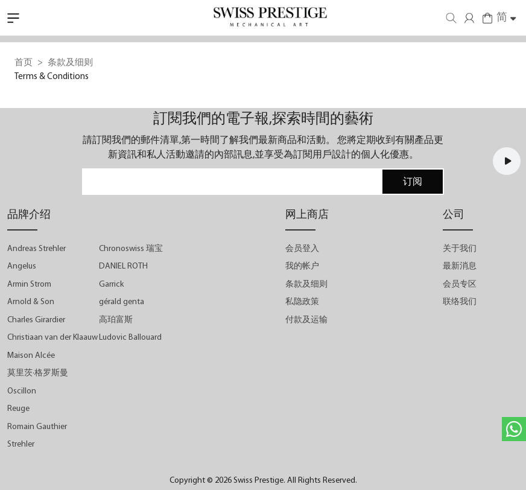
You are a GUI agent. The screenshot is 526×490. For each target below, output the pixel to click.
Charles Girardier (36, 320)
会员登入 (302, 248)
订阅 (412, 182)
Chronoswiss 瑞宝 (131, 248)
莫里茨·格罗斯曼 (37, 373)
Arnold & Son (30, 302)
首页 (23, 63)
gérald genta (121, 302)
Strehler (20, 444)
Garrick (111, 284)
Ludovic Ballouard (130, 337)
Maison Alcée (31, 355)
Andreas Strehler (36, 248)
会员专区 (460, 284)
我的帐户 (302, 266)
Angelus (21, 266)
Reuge (18, 408)
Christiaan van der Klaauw (52, 337)
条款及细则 (306, 284)
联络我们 (460, 302)
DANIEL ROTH (123, 266)
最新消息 (460, 266)
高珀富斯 (116, 320)
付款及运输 (306, 320)
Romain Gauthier (37, 426)
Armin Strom (29, 284)
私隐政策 (302, 302)
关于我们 (460, 248)
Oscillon (21, 391)
